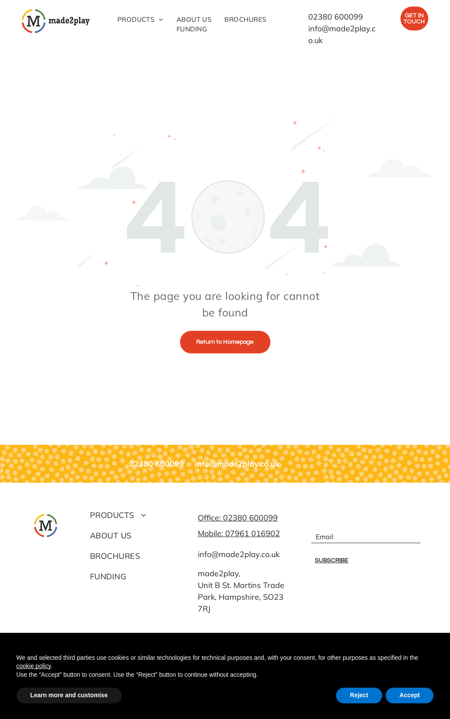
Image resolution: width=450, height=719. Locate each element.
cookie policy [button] (34, 665)
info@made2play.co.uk (239, 554)
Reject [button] (359, 695)
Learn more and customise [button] (69, 695)
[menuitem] (140, 20)
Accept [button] (410, 695)
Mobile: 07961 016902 (239, 533)
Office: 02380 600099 (238, 518)
